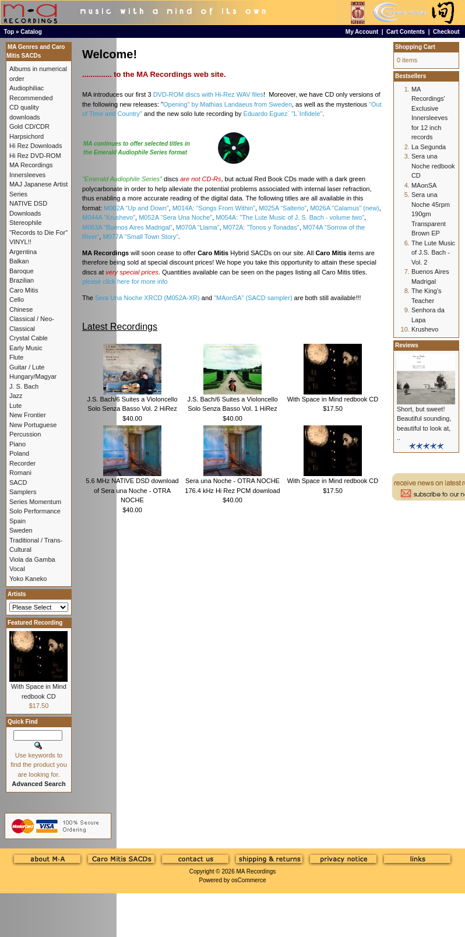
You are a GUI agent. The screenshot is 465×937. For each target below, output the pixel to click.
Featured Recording (35, 622)
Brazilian (21, 280)
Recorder (22, 463)
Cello (16, 299)
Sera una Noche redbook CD (433, 166)
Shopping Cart (415, 47)
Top (9, 32)
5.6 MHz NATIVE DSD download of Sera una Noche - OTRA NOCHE (132, 490)
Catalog (31, 32)
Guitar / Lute (27, 367)
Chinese (21, 309)
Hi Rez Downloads (35, 145)
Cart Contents (405, 32)
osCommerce (248, 880)
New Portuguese (33, 424)
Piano (17, 444)
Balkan (19, 261)
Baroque (21, 270)
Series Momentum (35, 501)
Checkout (446, 32)
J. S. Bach (23, 386)
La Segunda (428, 146)
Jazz (16, 395)
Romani (20, 472)
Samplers (22, 491)
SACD (18, 482)
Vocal (17, 568)
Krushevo (424, 329)
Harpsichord (26, 136)
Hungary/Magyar (33, 376)
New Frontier (27, 414)
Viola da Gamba (32, 559)
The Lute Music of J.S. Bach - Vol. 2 (433, 252)
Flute (16, 357)
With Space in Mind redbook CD (333, 399)
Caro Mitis (23, 290)
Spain (17, 520)
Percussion (25, 434)
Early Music (26, 347)
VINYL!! (20, 241)
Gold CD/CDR (29, 126)
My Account (362, 32)
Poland (19, 453)
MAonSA (423, 185)
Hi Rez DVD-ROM (35, 155)
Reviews (406, 345)
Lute (15, 405)
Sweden (21, 530)
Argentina (23, 251)
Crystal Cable (28, 337)
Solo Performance (35, 511)
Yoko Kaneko (28, 578)
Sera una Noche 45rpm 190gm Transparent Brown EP (430, 214)
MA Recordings (256, 871)
